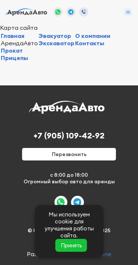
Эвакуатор (55, 35)
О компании (92, 35)
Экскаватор (56, 43)
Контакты (89, 43)
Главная (12, 35)
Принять (71, 245)
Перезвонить (69, 154)
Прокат (12, 50)
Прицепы (14, 57)
